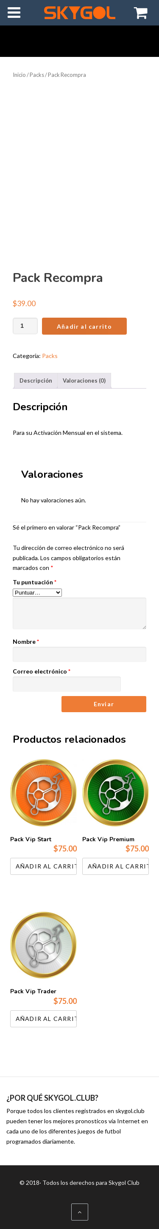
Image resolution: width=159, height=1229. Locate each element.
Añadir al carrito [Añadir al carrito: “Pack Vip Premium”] (118, 866)
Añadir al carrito (84, 326)
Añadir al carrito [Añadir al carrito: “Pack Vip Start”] (46, 866)
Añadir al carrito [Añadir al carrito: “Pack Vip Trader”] (46, 1018)
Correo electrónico (41, 671)
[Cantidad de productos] (25, 326)
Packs (37, 74)
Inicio (19, 74)
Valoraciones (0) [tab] (84, 380)
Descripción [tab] (36, 380)
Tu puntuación (34, 582)
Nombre (26, 641)
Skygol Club (124, 1182)
